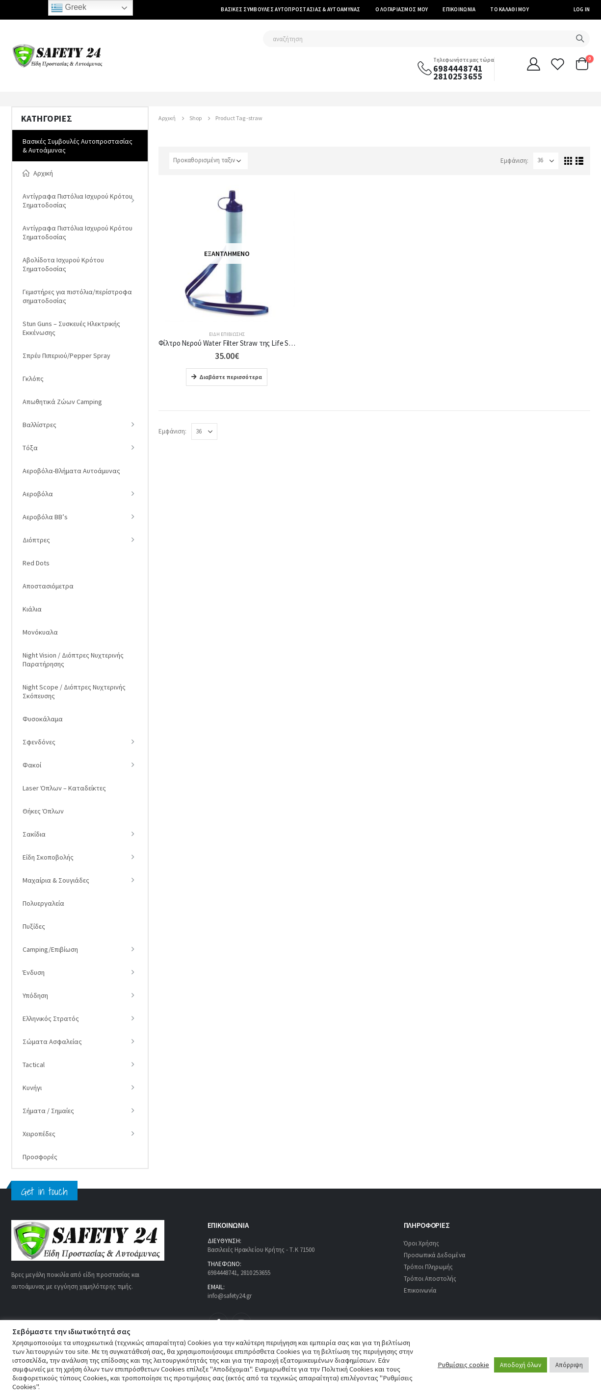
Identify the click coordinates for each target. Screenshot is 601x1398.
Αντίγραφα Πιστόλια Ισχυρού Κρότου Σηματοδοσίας (77, 200)
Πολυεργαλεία (43, 903)
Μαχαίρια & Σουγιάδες (56, 880)
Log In (582, 9)
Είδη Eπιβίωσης (227, 334)
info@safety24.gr (230, 1296)
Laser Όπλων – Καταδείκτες (64, 788)
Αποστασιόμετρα (48, 586)
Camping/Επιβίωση (50, 949)
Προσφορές (40, 1156)
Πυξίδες (34, 926)
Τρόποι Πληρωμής (428, 1267)
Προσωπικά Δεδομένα (434, 1255)
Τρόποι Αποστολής (430, 1278)
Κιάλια (32, 609)
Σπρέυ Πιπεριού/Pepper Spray (66, 355)
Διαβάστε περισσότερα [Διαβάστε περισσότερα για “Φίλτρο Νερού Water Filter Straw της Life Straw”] (230, 377)
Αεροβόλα (38, 493)
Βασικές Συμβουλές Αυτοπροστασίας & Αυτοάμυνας (290, 9)
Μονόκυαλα (40, 632)
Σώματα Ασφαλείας (52, 1041)
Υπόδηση (35, 995)
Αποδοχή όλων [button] (520, 1365)
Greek (68, 8)
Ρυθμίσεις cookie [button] (463, 1364)
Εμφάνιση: (514, 160)
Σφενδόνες (39, 741)
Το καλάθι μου (509, 9)
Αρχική (38, 173)
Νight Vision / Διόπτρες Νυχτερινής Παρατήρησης (73, 659)
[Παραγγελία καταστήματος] (208, 161)
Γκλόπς (33, 378)
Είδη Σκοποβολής (48, 857)
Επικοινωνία (459, 9)
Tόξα (30, 447)
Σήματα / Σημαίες (48, 1110)
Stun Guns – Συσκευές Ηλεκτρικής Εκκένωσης (71, 328)
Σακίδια (34, 834)
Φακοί (32, 765)
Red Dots (36, 563)
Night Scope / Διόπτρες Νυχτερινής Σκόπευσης (74, 691)
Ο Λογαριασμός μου (401, 9)
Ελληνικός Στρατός (51, 1018)
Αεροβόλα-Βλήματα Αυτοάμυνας (71, 470)
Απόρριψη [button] (569, 1365)
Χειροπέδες (39, 1133)
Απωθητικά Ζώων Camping (62, 401)
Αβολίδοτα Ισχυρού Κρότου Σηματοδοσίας (63, 264)
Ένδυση (34, 972)
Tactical (34, 1064)
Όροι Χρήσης (422, 1243)
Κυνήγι (32, 1087)
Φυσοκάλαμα (43, 718)
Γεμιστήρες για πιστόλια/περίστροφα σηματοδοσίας (77, 296)
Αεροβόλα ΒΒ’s (45, 516)
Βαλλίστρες (39, 424)
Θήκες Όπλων (43, 811)
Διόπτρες (36, 539)
